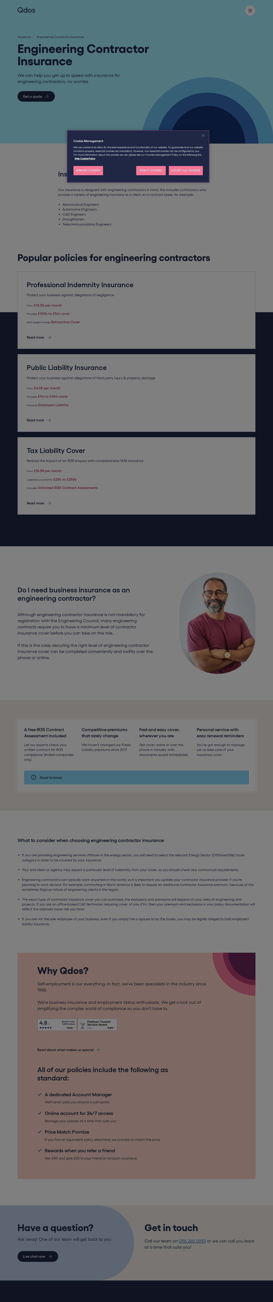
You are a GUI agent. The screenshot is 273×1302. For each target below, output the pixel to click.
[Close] (203, 135)
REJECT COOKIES (151, 170)
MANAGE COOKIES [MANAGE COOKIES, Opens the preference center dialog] (88, 170)
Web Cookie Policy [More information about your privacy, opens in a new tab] (85, 158)
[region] (138, 156)
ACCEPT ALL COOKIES (185, 170)
